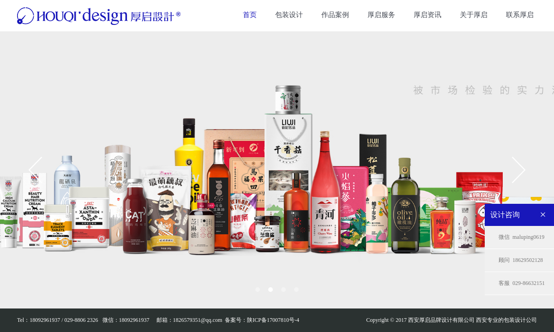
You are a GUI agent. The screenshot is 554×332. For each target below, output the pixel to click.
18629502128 (521, 260)
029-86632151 (522, 283)
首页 (250, 14)
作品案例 (335, 14)
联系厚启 (520, 14)
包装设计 (289, 14)
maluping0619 (521, 237)
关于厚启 (474, 14)
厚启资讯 (427, 14)
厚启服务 (381, 14)
